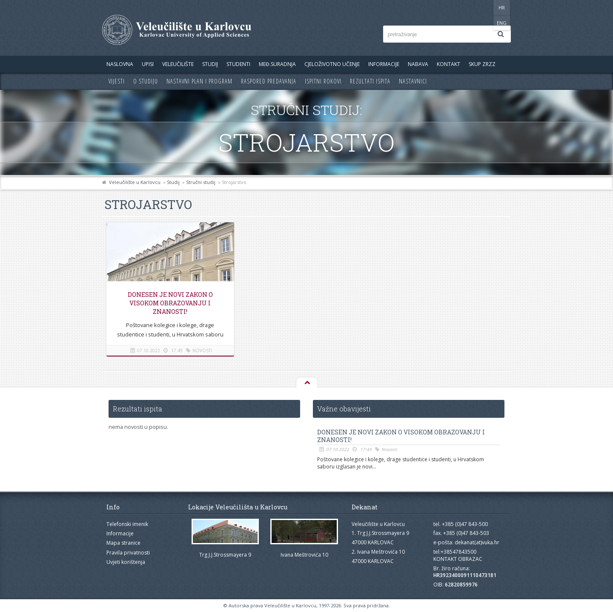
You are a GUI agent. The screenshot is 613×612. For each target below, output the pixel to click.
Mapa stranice (123, 542)
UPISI (148, 64)
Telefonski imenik (127, 524)
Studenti (238, 64)
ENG (502, 7)
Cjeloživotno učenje (332, 64)
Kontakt (448, 64)
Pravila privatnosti (128, 552)
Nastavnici (413, 81)
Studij (210, 64)
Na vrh (306, 383)
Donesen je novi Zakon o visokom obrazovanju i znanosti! (170, 303)
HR (484, 7)
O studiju (145, 81)
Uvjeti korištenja (125, 562)
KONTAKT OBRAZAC (457, 559)
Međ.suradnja (277, 64)
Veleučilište (178, 64)
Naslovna (119, 64)
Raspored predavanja (268, 81)
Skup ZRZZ (482, 64)
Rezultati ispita (370, 81)
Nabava (418, 64)
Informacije (383, 64)
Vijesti (117, 81)
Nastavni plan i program (199, 81)
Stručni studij (200, 182)
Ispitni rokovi (323, 81)
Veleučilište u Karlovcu (134, 182)
